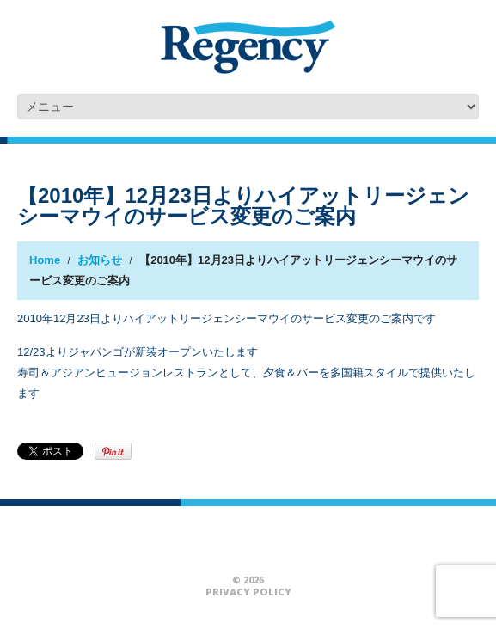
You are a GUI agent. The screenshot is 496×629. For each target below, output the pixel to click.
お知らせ (99, 259)
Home (44, 259)
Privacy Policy (248, 591)
